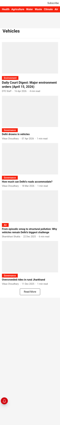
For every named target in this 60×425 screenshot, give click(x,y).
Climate (48, 9)
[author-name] (7, 91)
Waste (38, 9)
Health (5, 9)
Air (56, 9)
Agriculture (17, 9)
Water (29, 9)
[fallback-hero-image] (30, 57)
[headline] (30, 84)
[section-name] (10, 77)
